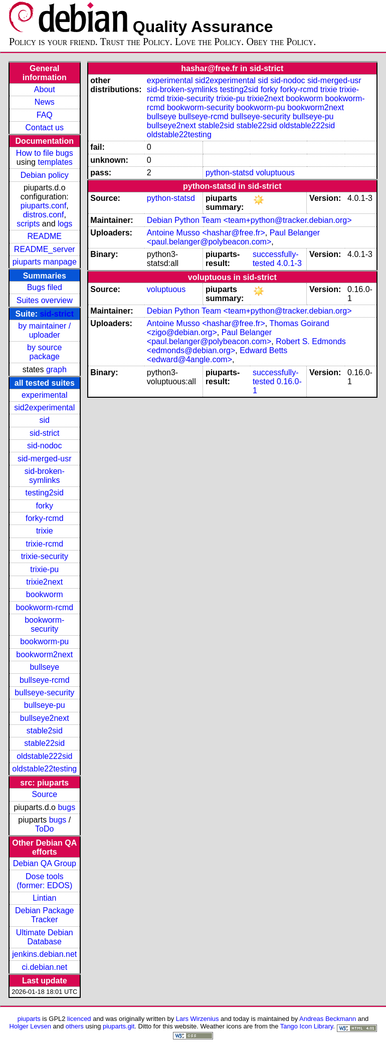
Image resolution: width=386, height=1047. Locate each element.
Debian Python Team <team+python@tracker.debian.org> (249, 220)
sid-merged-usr (45, 458)
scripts (28, 223)
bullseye (44, 667)
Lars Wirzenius (197, 1018)
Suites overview (45, 300)
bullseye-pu (44, 705)
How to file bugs (44, 153)
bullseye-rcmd (45, 680)
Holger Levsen (30, 1026)
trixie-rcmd (44, 544)
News (45, 102)
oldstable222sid (44, 756)
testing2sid (45, 492)
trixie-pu (44, 569)
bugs (66, 807)
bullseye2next (44, 718)
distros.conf (43, 214)
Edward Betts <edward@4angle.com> (217, 355)
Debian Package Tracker (44, 915)
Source (44, 794)
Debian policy (45, 175)
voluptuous (275, 172)
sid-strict (57, 314)
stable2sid (45, 730)
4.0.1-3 (289, 263)
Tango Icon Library (306, 1026)
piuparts (29, 1018)
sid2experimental (44, 407)
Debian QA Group (44, 863)
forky (44, 505)
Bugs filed (44, 287)
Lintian (44, 898)
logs (65, 223)
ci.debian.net (44, 967)
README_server (44, 249)
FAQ (45, 115)
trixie (44, 531)
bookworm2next (44, 654)
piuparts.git (118, 1026)
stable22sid (44, 743)
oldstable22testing (44, 768)
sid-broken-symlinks (45, 475)
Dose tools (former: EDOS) (44, 881)
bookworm (44, 594)
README (45, 236)
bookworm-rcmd (44, 607)
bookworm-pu (44, 641)
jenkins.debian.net (44, 954)
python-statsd (230, 172)
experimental (45, 395)
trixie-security (44, 556)
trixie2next (44, 582)
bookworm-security (44, 624)
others (75, 1026)
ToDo (44, 829)
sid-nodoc (44, 445)
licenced (79, 1018)
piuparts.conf (44, 205)
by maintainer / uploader (44, 330)
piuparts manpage (45, 261)
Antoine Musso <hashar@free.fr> (206, 232)
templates (55, 162)
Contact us (45, 127)
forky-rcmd (45, 518)
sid (45, 420)
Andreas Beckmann (327, 1018)
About (44, 89)
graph (56, 369)
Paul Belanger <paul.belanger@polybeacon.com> (233, 237)
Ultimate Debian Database (44, 937)
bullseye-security (44, 692)
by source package (44, 352)
